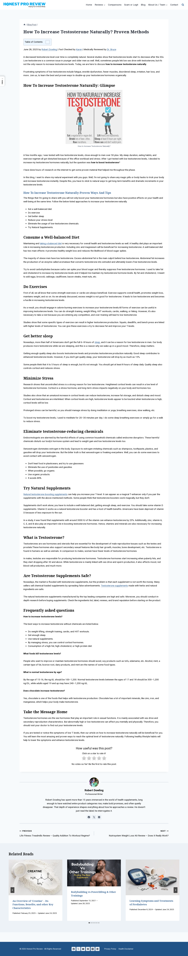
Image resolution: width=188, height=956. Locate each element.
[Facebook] (74, 949)
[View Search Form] (183, 5)
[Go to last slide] (12, 890)
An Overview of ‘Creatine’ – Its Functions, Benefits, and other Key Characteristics (32, 904)
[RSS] (97, 949)
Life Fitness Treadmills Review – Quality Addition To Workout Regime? (56, 833)
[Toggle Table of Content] (46, 42)
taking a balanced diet (51, 243)
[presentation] (35, 877)
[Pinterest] (88, 949)
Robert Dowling (49, 49)
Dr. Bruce (111, 49)
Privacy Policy (110, 949)
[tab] (89, 922)
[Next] (175, 890)
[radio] (84, 758)
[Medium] (93, 949)
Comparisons (114, 4)
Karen (79, 49)
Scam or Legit (131, 4)
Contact (174, 4)
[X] (78, 949)
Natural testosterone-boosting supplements (45, 494)
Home (89, 4)
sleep (97, 342)
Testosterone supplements (114, 585)
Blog (143, 4)
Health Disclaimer (126, 949)
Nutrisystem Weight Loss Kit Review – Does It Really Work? (132, 833)
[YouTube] (83, 949)
